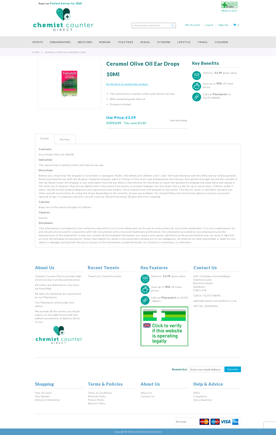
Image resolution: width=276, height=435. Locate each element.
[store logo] (63, 19)
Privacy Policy (96, 399)
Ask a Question (202, 399)
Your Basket (42, 396)
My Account (193, 24)
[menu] (138, 42)
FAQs (196, 392)
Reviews (65, 139)
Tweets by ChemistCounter (105, 276)
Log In (209, 24)
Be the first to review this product (127, 84)
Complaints (200, 396)
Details (44, 138)
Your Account (43, 392)
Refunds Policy (97, 396)
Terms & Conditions (100, 392)
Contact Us (148, 396)
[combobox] (154, 25)
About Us (146, 392)
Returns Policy (97, 403)
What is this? (229, 10)
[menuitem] (39, 42)
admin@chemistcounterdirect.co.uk (214, 300)
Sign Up (223, 24)
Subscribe (232, 369)
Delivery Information (47, 399)
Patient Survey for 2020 (65, 3)
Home (35, 52)
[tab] (45, 139)
